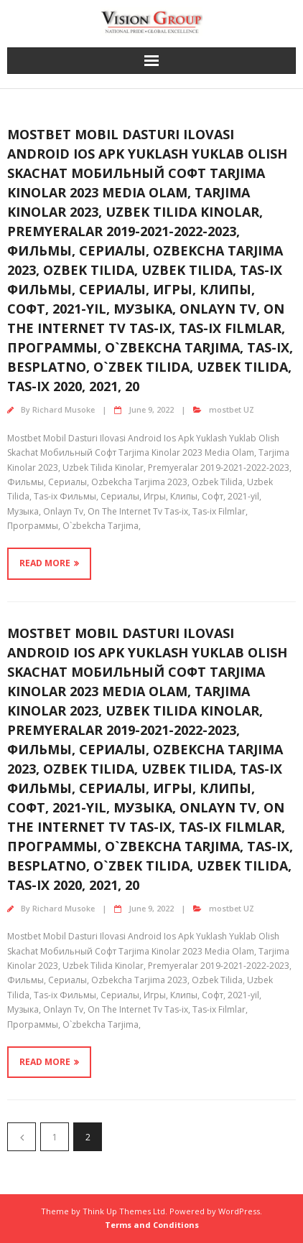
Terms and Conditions (152, 1224)
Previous (21, 1136)
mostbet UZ (231, 409)
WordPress (239, 1211)
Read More (44, 563)
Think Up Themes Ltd (124, 1211)
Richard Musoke (63, 409)
